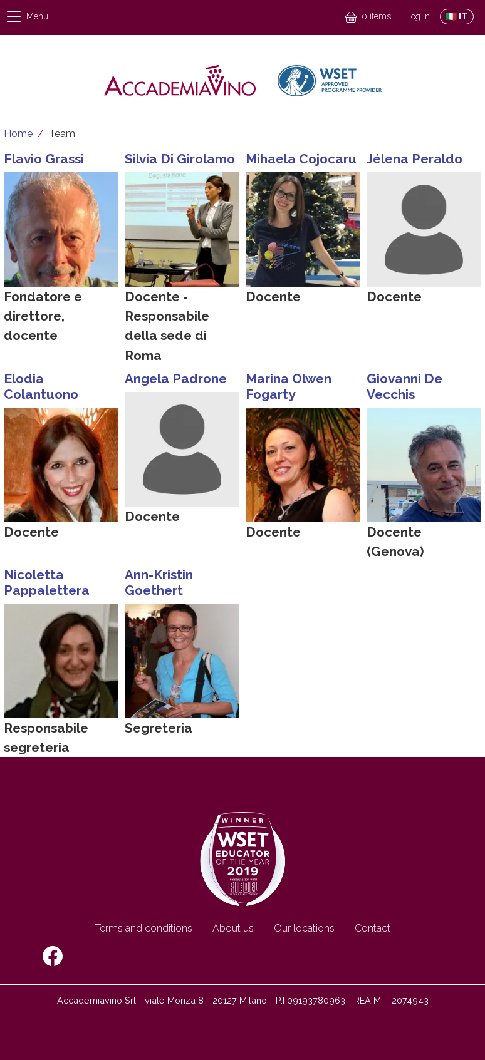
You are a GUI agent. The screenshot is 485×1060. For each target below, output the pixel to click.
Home (18, 134)
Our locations (304, 928)
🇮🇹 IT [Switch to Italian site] (457, 16)
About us (233, 928)
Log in (418, 16)
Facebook (53, 956)
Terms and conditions (143, 928)
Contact (372, 928)
